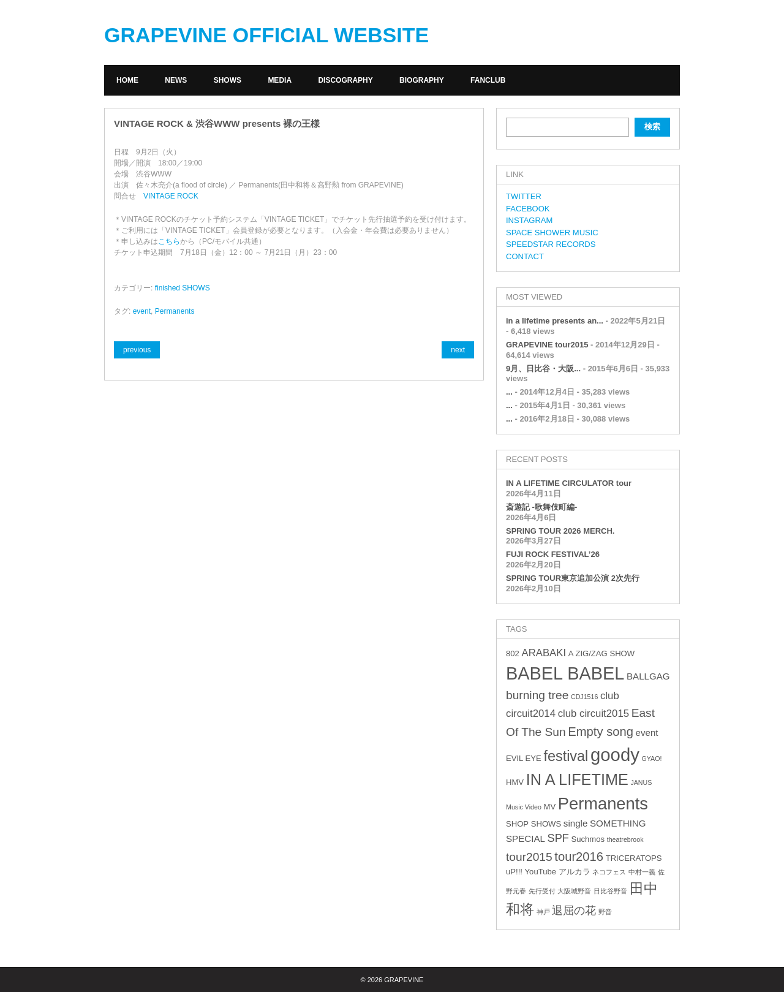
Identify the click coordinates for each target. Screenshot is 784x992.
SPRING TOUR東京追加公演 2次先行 (572, 578)
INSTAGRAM (529, 220)
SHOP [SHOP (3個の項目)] (517, 823)
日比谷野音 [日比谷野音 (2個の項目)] (610, 891)
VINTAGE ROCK (170, 196)
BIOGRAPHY (421, 80)
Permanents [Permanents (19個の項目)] (603, 803)
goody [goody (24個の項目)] (614, 754)
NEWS (176, 80)
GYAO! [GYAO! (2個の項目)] (652, 758)
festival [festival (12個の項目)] (565, 756)
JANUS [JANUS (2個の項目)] (641, 782)
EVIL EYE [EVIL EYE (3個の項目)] (523, 758)
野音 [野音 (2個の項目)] (605, 911)
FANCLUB (487, 80)
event (142, 311)
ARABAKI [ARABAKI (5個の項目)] (543, 653)
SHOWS (227, 80)
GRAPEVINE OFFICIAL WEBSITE (266, 35)
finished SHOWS (182, 288)
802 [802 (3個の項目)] (512, 653)
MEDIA (280, 80)
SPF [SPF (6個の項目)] (558, 838)
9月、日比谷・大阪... (543, 368)
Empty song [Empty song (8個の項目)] (600, 731)
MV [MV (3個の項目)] (549, 806)
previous (137, 350)
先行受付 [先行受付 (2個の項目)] (542, 891)
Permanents (175, 311)
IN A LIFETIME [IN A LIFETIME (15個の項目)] (577, 779)
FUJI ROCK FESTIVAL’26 (553, 554)
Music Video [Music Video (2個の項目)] (523, 807)
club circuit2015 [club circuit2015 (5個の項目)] (593, 713)
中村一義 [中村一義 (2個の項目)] (641, 872)
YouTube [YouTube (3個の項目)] (540, 871)
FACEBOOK (528, 208)
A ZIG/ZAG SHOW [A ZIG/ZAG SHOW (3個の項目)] (601, 653)
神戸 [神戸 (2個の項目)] (543, 911)
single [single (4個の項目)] (576, 823)
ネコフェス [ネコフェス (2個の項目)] (609, 872)
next (458, 350)
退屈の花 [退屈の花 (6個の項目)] (574, 910)
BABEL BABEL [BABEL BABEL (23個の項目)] (565, 673)
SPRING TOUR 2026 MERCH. (560, 531)
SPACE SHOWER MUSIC (552, 232)
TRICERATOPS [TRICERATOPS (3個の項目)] (634, 858)
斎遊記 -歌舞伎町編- (541, 507)
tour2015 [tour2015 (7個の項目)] (529, 856)
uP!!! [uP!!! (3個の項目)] (514, 871)
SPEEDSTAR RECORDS (550, 244)
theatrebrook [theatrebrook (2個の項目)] (625, 839)
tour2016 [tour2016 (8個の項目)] (578, 856)
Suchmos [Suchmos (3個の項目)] (588, 839)
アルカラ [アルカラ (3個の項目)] (574, 871)
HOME (127, 80)
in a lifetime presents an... (554, 320)
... (509, 391)
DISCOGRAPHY (345, 80)
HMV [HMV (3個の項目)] (515, 782)
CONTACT (525, 256)
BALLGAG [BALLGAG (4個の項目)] (648, 676)
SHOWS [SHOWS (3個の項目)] (546, 823)
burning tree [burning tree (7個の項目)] (537, 695)
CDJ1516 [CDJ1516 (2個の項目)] (584, 696)
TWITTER (523, 196)
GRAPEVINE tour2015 (547, 344)
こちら (169, 241)
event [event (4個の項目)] (647, 732)
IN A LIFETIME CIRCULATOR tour (568, 483)
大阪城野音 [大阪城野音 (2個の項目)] (574, 891)
